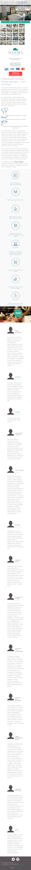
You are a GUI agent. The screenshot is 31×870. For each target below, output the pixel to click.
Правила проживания (15, 65)
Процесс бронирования (15, 64)
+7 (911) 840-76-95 (21, 3)
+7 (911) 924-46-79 (21, 1)
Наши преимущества (15, 62)
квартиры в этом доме (15, 22)
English (7, 2)
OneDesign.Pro (18, 867)
